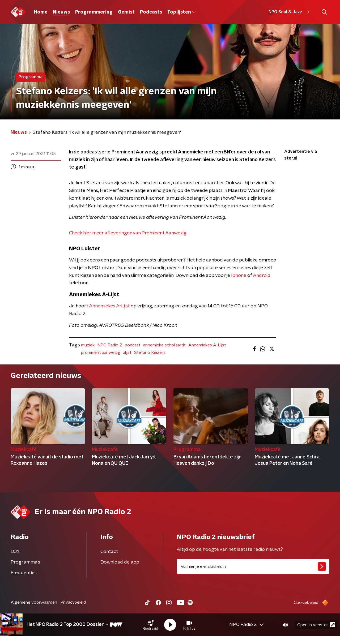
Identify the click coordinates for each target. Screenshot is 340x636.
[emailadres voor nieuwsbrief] (253, 566)
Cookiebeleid (306, 602)
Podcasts (151, 12)
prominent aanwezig (100, 352)
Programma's (25, 562)
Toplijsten (181, 12)
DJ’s (15, 551)
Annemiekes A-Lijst (109, 306)
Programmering (94, 12)
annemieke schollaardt (164, 345)
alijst (127, 352)
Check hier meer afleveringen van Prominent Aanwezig (127, 233)
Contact (109, 551)
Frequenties (24, 572)
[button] (150, 624)
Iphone (238, 275)
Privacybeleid (73, 602)
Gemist (126, 12)
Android (261, 275)
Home (41, 12)
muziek (88, 345)
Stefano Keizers (149, 352)
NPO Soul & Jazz (290, 12)
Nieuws (61, 12)
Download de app (119, 562)
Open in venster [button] (316, 624)
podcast (133, 345)
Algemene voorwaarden (34, 602)
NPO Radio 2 (109, 345)
